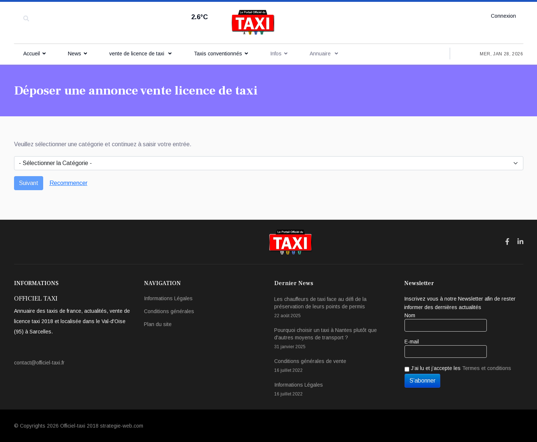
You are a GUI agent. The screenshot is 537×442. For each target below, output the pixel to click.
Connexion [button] (503, 16)
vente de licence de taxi (137, 53)
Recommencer (68, 183)
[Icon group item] (507, 242)
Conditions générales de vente (333, 366)
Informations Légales (168, 298)
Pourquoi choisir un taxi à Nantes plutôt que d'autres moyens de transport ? (333, 338)
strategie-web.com (121, 426)
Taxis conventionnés (218, 53)
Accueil (31, 53)
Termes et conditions (486, 368)
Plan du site (158, 324)
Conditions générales (169, 311)
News (74, 53)
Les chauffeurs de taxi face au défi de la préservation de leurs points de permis (333, 307)
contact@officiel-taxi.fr (39, 363)
